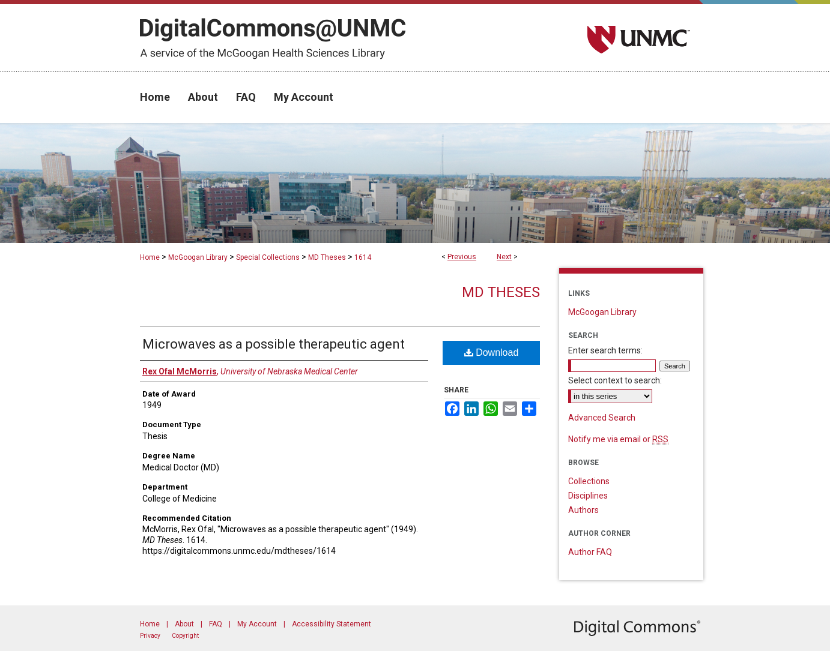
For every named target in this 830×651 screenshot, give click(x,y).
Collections (589, 481)
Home (150, 257)
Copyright (185, 635)
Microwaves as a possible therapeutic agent (273, 344)
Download (491, 352)
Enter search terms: (605, 350)
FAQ (215, 624)
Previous (461, 257)
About (184, 624)
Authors (583, 510)
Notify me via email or (618, 439)
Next (504, 257)
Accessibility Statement (331, 624)
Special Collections (268, 257)
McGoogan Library (198, 257)
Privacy (150, 635)
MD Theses (327, 257)
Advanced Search (601, 417)
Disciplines (588, 495)
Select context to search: (615, 380)
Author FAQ (590, 552)
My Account (257, 624)
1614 (362, 257)
